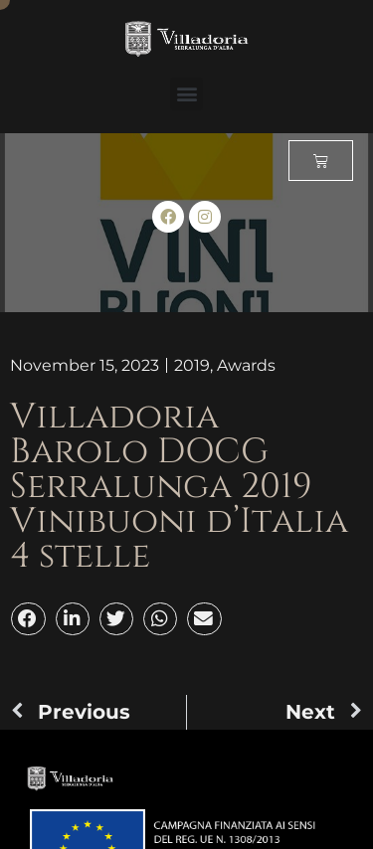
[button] (186, 94)
